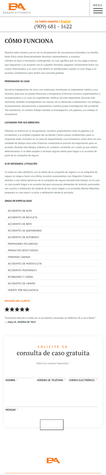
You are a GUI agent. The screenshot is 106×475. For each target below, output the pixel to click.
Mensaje (11, 409)
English (66, 21)
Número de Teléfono (51, 380)
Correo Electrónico (83, 380)
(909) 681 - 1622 (53, 26)
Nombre (11, 380)
